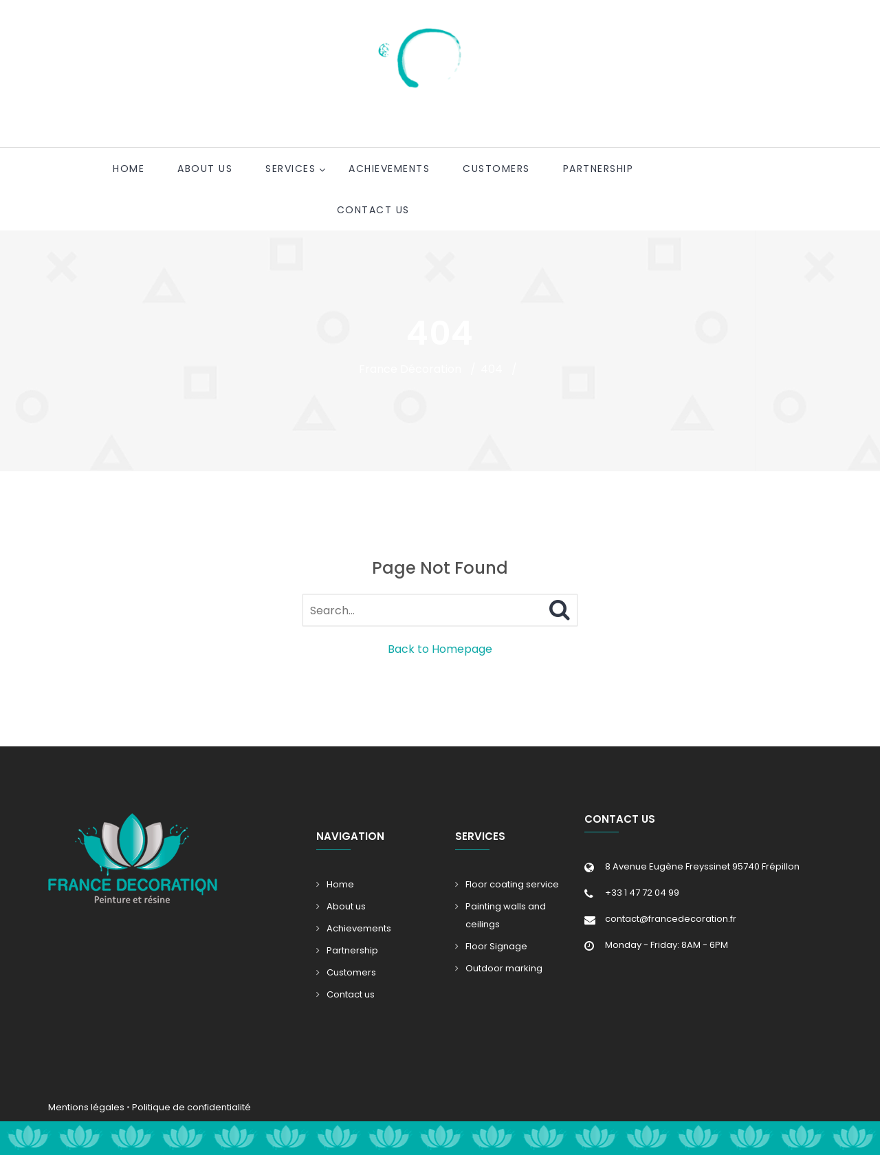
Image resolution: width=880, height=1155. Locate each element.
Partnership (598, 168)
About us (204, 168)
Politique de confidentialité (191, 1107)
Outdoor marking (503, 968)
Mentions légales (86, 1107)
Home (128, 168)
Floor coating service (512, 884)
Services (290, 168)
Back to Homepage (440, 649)
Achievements (389, 168)
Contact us (373, 210)
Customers (496, 168)
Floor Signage (496, 946)
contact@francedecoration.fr (670, 918)
